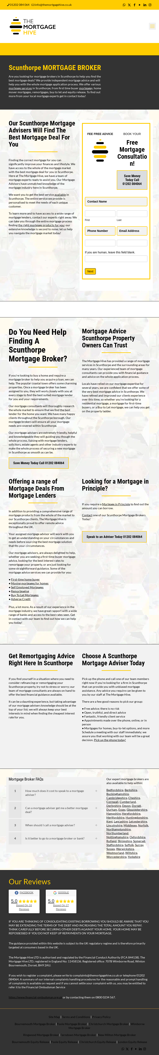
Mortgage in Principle (116, 504)
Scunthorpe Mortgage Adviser (109, 659)
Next (90, 271)
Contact (87, 515)
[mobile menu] (152, 26)
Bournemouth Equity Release (30, 1042)
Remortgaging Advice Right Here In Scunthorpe (42, 659)
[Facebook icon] (134, 5)
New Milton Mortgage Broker (117, 1035)
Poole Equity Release (64, 1042)
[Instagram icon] (150, 5)
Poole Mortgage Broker (72, 1024)
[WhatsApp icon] (124, 5)
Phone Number (98, 230)
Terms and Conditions (75, 1017)
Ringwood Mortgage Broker (41, 1035)
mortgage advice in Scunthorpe (119, 391)
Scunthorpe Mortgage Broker (36, 354)
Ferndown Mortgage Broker (78, 1035)
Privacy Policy (101, 1017)
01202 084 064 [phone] (19, 4)
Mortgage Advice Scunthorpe (104, 334)
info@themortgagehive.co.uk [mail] (53, 4)
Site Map (54, 1017)
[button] (55, 793)
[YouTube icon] (139, 5)
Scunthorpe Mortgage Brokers (126, 515)
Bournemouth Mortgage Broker (35, 1024)
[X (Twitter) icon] (129, 5)
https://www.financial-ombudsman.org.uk (35, 997)
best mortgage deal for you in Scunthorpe (46, 172)
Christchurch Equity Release (98, 1042)
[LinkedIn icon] (144, 5)
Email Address (130, 230)
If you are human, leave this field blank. (110, 252)
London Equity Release (132, 1042)
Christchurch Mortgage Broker (109, 1024)
